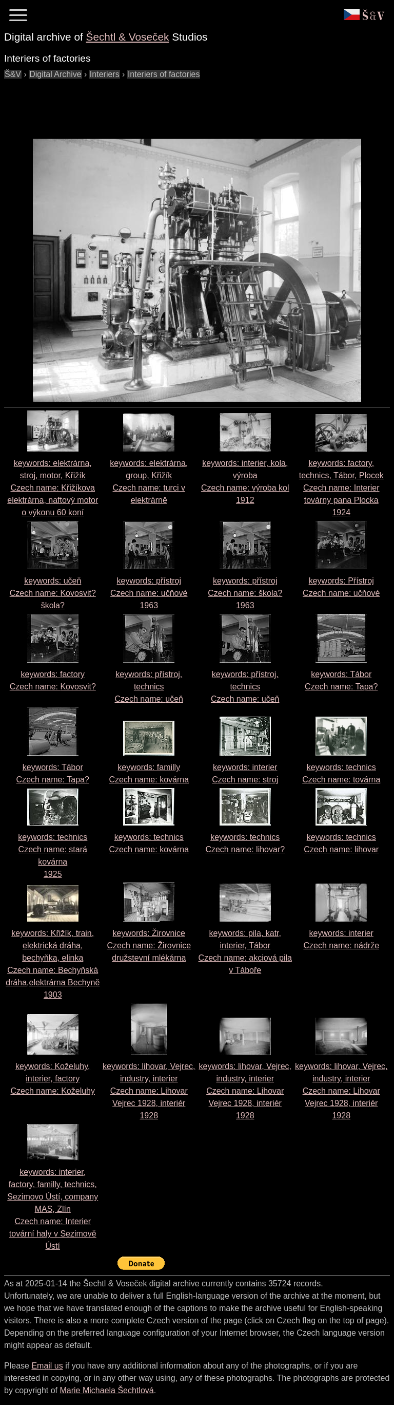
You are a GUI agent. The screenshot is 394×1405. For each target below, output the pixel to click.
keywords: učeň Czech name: (53, 593)
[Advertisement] (191, 104)
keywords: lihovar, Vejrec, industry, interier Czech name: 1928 (149, 1091)
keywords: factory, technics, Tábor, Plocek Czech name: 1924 (341, 488)
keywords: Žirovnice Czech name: (149, 945)
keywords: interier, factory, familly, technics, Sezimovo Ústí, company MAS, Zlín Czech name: (52, 1209)
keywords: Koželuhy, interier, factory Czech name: (52, 1078)
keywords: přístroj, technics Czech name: (149, 686)
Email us (47, 1365)
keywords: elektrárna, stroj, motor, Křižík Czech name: (52, 488)
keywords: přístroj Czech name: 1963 (148, 593)
